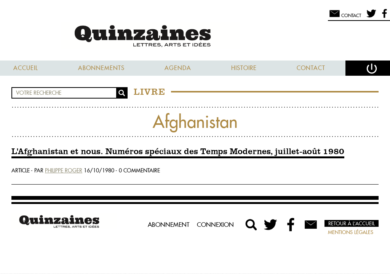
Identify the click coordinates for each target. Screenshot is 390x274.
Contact (311, 68)
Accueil (25, 68)
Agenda (178, 68)
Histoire (244, 68)
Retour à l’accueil (351, 223)
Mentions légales (350, 232)
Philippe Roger (63, 170)
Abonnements (101, 68)
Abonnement (168, 224)
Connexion (215, 224)
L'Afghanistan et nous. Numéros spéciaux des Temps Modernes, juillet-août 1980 (177, 152)
